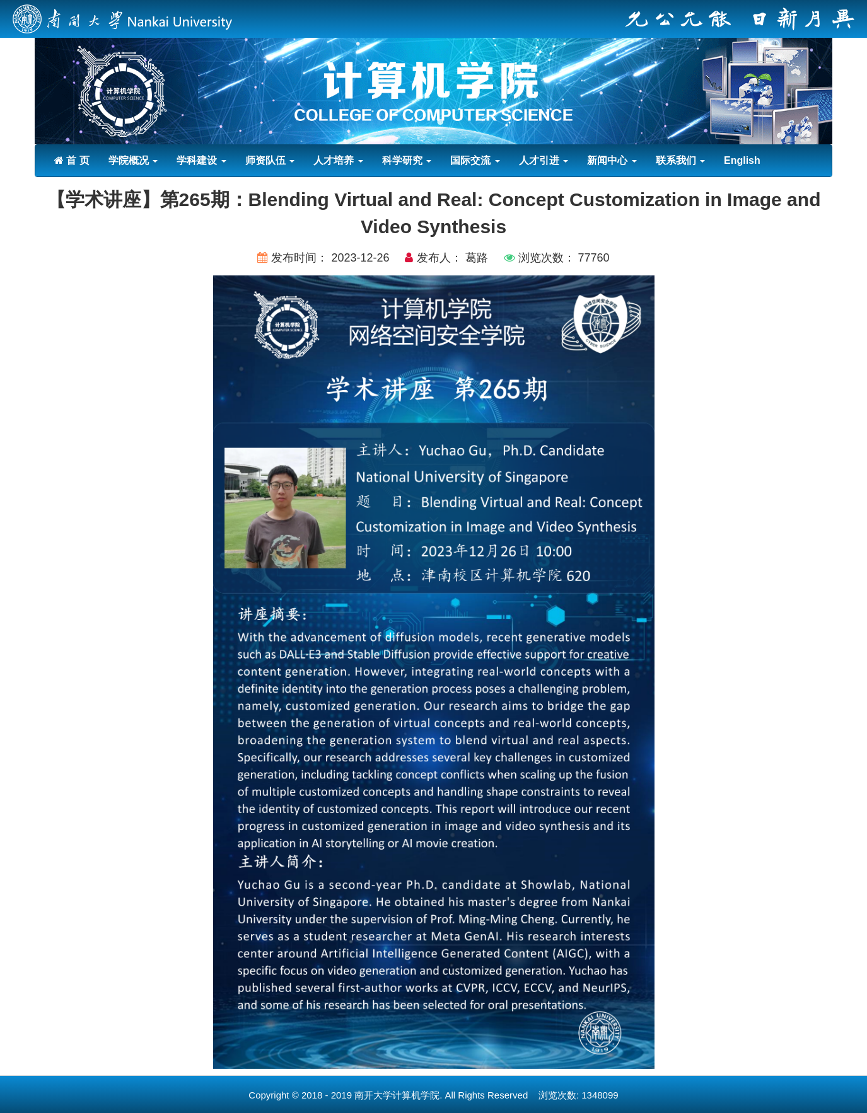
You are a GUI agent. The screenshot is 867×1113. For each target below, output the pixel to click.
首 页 (72, 160)
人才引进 (543, 160)
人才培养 (338, 160)
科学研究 (406, 160)
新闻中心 (611, 160)
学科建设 (201, 160)
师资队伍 (269, 160)
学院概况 (133, 160)
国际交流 (474, 160)
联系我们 (680, 160)
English (742, 160)
